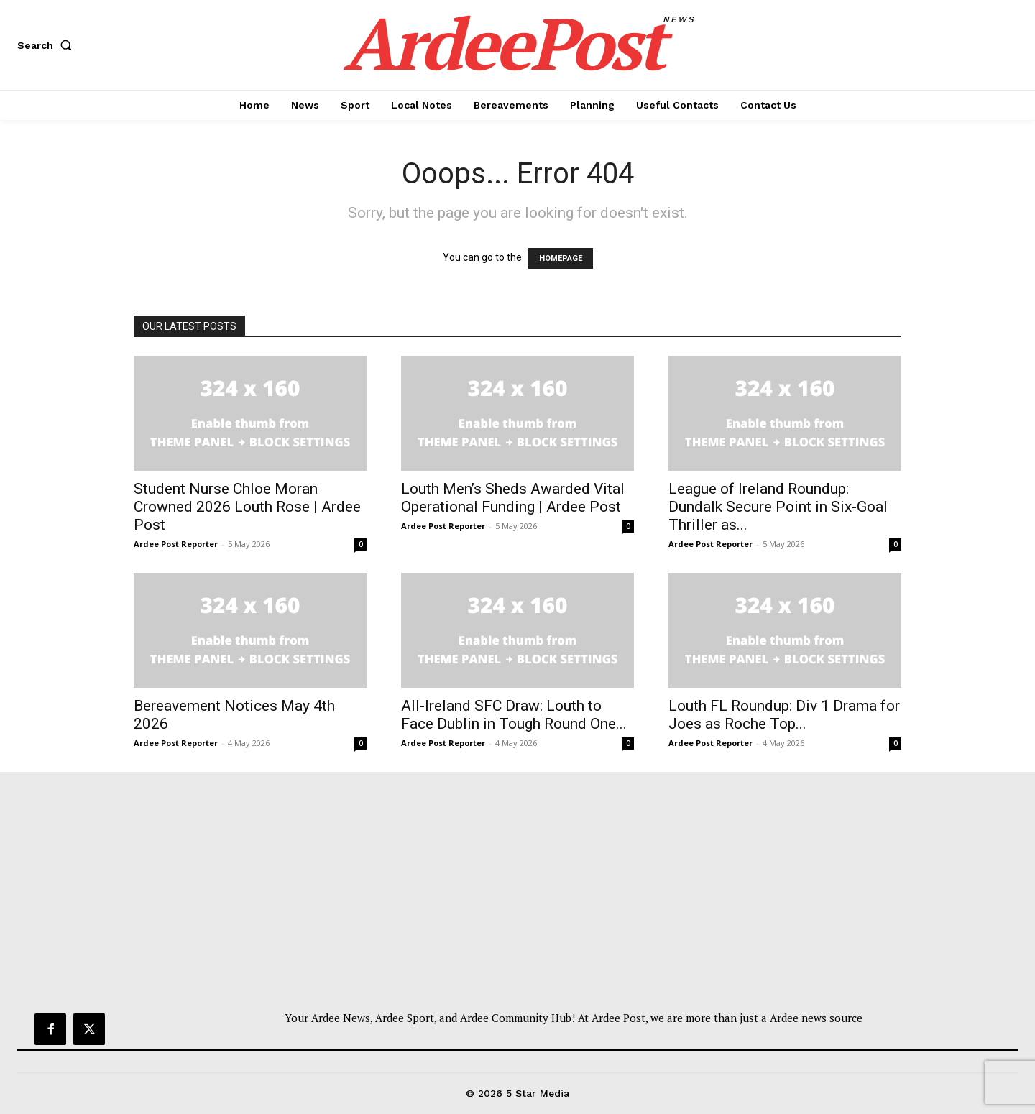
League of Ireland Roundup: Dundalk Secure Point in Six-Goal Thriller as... (778, 506)
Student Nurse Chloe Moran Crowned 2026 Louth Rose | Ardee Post (247, 506)
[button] (47, 45)
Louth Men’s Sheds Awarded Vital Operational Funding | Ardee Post (513, 497)
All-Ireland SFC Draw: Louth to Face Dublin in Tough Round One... (514, 714)
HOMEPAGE (560, 258)
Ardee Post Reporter (176, 543)
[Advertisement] (517, 902)
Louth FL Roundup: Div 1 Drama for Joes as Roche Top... (784, 714)
